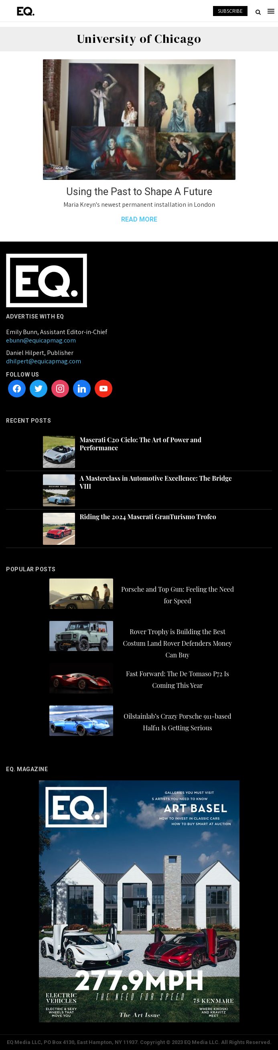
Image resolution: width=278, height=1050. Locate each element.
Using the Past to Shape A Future (139, 192)
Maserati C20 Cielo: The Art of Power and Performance (140, 444)
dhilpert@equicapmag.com (43, 361)
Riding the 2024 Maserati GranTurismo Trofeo (148, 517)
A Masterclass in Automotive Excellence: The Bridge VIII (156, 482)
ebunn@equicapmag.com (41, 340)
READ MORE (139, 219)
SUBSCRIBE (230, 11)
